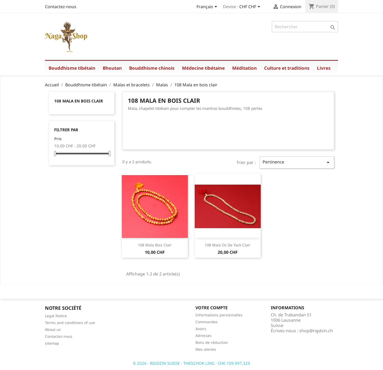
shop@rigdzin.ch (316, 331)
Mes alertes (205, 349)
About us (53, 329)
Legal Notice (56, 315)
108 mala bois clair (155, 244)
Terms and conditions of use (70, 322)
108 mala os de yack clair (227, 244)
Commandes (206, 321)
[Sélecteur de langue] (208, 7)
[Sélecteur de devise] (250, 7)
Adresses (203, 335)
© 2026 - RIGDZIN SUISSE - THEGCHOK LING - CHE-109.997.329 (191, 363)
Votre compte (211, 308)
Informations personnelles (218, 314)
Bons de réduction (211, 342)
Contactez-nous (60, 7)
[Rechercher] (305, 26)
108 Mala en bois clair (78, 101)
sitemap (52, 343)
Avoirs (200, 328)
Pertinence (297, 162)
